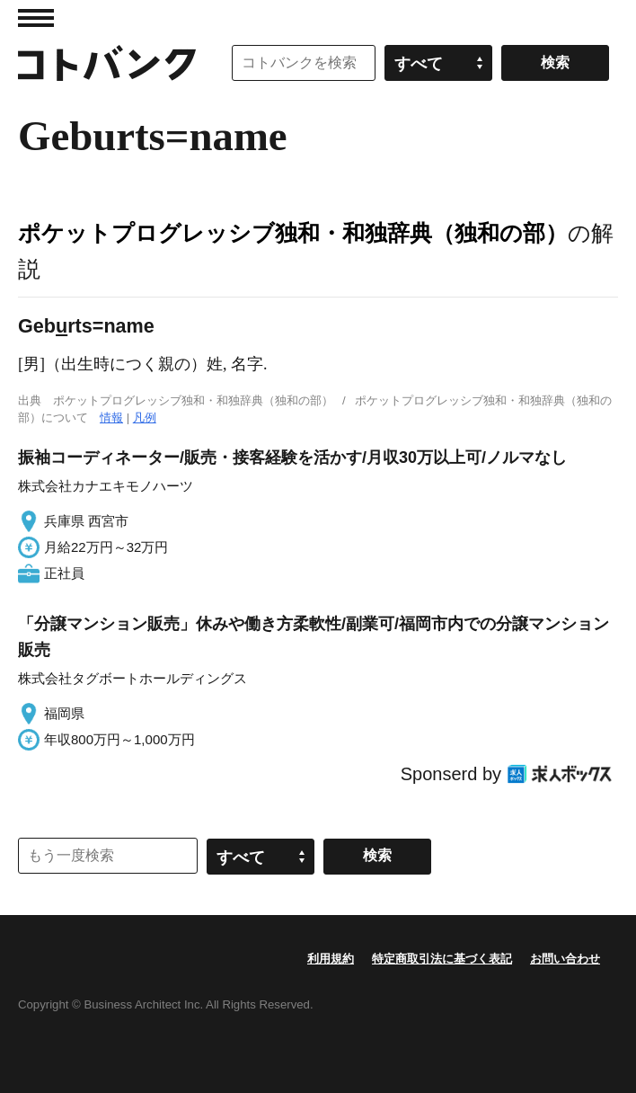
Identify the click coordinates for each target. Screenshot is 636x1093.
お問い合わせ (565, 958)
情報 (111, 417)
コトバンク (107, 63)
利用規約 (330, 958)
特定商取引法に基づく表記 (442, 958)
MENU (36, 18)
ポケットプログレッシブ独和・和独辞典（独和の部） (293, 232)
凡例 (144, 417)
